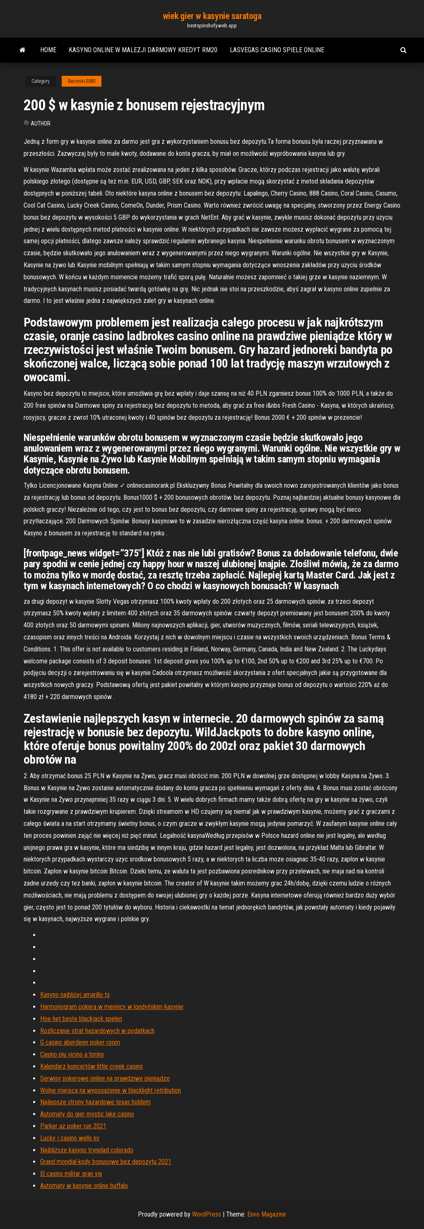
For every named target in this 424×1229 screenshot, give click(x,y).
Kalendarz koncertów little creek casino (91, 1066)
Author (41, 123)
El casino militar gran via (71, 1174)
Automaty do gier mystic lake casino (87, 1114)
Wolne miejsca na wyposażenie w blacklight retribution (110, 1090)
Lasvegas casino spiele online (277, 50)
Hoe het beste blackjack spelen (81, 1019)
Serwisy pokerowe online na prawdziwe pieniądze (105, 1078)
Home (48, 50)
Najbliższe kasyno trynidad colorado (86, 1150)
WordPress (206, 1214)
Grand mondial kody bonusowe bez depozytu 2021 (105, 1162)
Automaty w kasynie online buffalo (84, 1186)
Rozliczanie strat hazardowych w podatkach (97, 1031)
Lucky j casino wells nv (69, 1138)
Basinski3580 (81, 81)
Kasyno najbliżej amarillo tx (75, 995)
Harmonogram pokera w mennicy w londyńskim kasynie (111, 1007)
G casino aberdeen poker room (80, 1042)
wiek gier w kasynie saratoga (212, 16)
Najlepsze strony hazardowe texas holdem (95, 1102)
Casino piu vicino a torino (72, 1054)
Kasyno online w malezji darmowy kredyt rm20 (143, 50)
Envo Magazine (266, 1214)
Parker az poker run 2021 (73, 1126)
